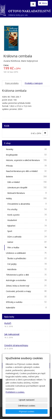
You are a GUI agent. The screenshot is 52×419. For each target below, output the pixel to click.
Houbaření (27, 220)
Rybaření (27, 225)
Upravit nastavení (26, 400)
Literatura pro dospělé (27, 187)
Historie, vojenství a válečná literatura (26, 160)
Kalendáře (26, 307)
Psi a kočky (27, 209)
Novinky (26, 149)
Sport (27, 231)
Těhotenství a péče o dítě (26, 274)
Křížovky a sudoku (26, 302)
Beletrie (26, 176)
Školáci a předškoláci (27, 258)
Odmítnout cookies (26, 405)
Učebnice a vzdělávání (26, 253)
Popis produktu (12, 83)
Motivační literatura (27, 193)
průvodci (27, 296)
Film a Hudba (27, 247)
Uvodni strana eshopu (16, 345)
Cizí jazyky (27, 263)
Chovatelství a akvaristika (27, 203)
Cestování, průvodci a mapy (26, 291)
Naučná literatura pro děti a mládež (26, 171)
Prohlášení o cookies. (15, 392)
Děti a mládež (27, 182)
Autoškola (27, 269)
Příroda (26, 165)
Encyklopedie (26, 154)
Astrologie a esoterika (26, 280)
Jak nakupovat (11, 334)
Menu (43, 3)
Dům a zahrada (27, 236)
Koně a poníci (27, 214)
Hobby (26, 198)
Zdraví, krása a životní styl (26, 285)
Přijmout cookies (26, 411)
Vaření (27, 242)
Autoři (7, 323)
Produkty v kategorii (34, 83)
